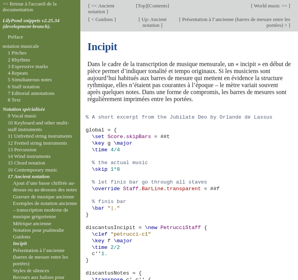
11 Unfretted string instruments (40, 136)
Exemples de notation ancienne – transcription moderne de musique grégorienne (45, 210)
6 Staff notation (24, 86)
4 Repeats (18, 73)
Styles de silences (31, 270)
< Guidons (102, 19)
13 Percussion (22, 149)
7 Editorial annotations (31, 93)
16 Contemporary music (32, 170)
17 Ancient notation (29, 176)
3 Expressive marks (28, 66)
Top (142, 6)
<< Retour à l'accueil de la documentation (30, 6)
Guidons (21, 237)
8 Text (14, 100)
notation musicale (21, 46)
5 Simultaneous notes (30, 79)
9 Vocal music (22, 116)
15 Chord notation (26, 163)
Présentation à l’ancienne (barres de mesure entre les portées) (40, 257)
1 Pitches (17, 53)
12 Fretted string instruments (37, 143)
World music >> (271, 6)
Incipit (20, 243)
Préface (15, 37)
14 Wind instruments (29, 156)
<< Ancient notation (101, 8)
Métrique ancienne (32, 223)
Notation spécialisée (24, 109)
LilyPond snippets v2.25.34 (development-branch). (31, 23)
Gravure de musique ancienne (43, 197)
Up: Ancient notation (153, 22)
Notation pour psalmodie (38, 230)
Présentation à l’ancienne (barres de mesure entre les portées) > (235, 22)
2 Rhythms (19, 60)
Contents (158, 6)
